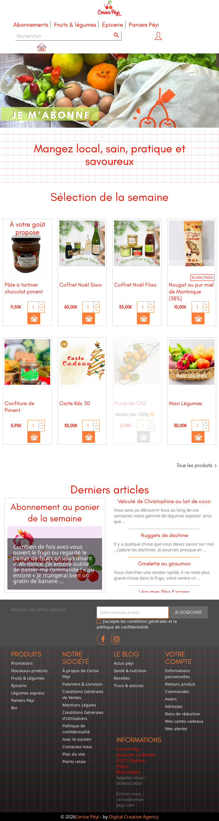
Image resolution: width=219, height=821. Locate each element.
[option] (109, 90)
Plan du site (73, 754)
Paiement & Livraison (82, 684)
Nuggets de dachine (164, 535)
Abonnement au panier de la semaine (55, 512)
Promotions (22, 663)
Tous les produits (198, 465)
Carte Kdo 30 (74, 403)
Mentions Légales (79, 705)
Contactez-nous (77, 746)
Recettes (122, 678)
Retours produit (180, 684)
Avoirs (171, 699)
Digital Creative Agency (134, 817)
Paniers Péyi (22, 700)
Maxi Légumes (185, 403)
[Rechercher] (68, 36)
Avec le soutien (76, 739)
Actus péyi (123, 663)
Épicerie (19, 685)
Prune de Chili (130, 403)
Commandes (177, 691)
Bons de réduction (182, 713)
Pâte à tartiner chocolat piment (24, 288)
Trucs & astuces (129, 685)
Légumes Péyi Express (164, 591)
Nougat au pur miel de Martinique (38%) (191, 291)
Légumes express (27, 693)
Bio (14, 707)
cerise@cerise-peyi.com (130, 802)
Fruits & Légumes (27, 678)
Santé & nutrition (130, 670)
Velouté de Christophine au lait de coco (164, 501)
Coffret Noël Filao (135, 284)
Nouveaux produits (29, 670)
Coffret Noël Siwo (80, 284)
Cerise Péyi (87, 817)
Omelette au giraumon (164, 563)
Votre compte (178, 658)
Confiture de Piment (19, 406)
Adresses (173, 706)
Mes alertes (176, 728)
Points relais (74, 761)
